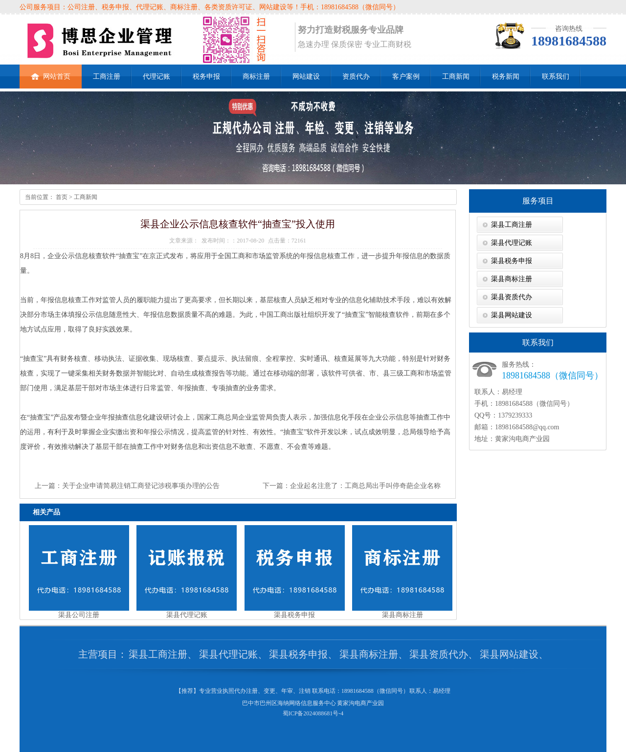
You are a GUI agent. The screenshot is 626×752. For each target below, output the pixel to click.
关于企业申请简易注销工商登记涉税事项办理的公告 (141, 485)
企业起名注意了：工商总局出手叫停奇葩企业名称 (365, 485)
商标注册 (256, 76)
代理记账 (156, 76)
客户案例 (406, 76)
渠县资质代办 (511, 297)
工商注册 (106, 76)
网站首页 (50, 72)
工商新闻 (456, 76)
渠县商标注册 (511, 279)
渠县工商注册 (511, 224)
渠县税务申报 (511, 261)
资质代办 (356, 76)
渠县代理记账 (511, 242)
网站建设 (306, 76)
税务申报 (206, 76)
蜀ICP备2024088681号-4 (313, 713)
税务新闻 (505, 76)
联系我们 (555, 76)
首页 (60, 197)
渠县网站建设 (511, 315)
